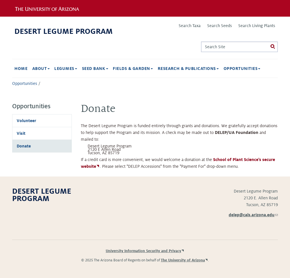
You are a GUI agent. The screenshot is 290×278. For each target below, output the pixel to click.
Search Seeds (219, 25)
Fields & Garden (133, 68)
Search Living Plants (256, 25)
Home (20, 68)
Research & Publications (188, 68)
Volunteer (26, 120)
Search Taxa (190, 25)
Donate (24, 146)
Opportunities (242, 68)
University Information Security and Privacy (143, 251)
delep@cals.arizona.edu (253, 215)
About (41, 68)
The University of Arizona (183, 260)
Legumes (65, 68)
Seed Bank (95, 68)
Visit (21, 133)
